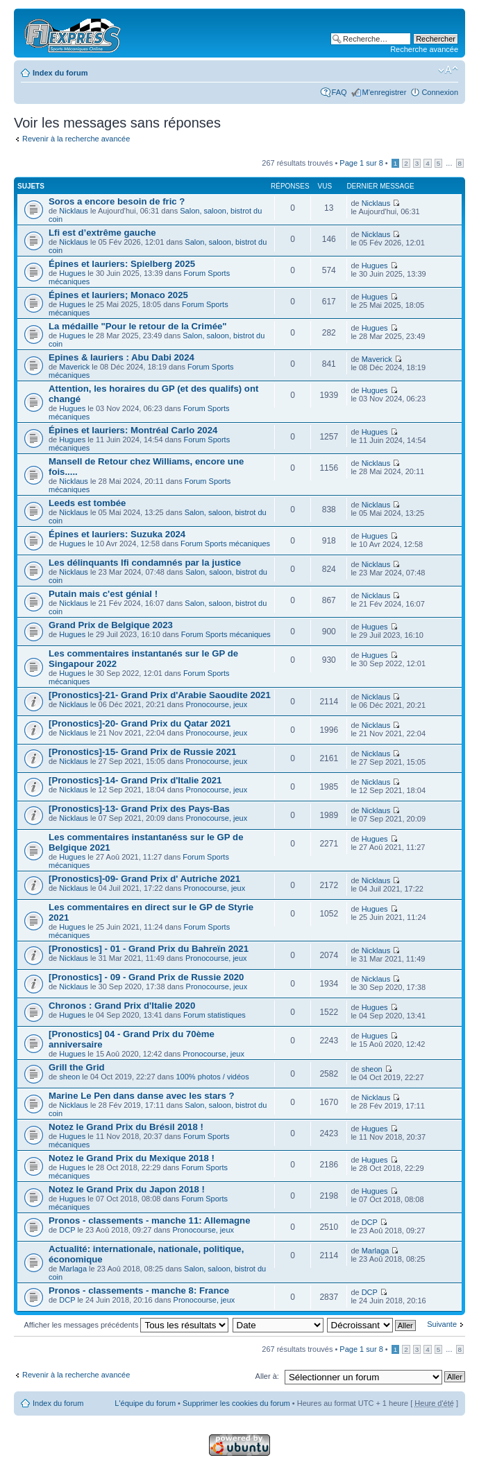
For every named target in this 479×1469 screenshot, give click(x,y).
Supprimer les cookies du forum (236, 1403)
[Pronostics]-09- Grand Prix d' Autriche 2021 (144, 878)
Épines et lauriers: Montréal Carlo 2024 (133, 430)
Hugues (72, 273)
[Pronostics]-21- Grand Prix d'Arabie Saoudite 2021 (160, 695)
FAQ (339, 92)
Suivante (442, 1324)
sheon (69, 1076)
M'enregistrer (384, 92)
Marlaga (73, 1268)
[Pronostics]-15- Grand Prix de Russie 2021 (142, 752)
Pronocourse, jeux (217, 704)
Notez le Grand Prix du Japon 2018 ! (127, 1189)
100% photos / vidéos (212, 1076)
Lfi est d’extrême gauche (102, 232)
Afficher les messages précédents (126, 1325)
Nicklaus (73, 211)
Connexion (439, 92)
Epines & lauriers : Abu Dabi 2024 (121, 357)
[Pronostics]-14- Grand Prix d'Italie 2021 (135, 780)
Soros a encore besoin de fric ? (117, 201)
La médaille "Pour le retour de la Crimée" (138, 326)
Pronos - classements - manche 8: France (139, 1290)
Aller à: (267, 1376)
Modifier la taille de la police (448, 70)
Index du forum (60, 73)
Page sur (361, 163)
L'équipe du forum (145, 1403)
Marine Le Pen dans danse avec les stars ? (142, 1095)
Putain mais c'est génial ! (103, 594)
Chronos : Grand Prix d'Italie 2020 (122, 1005)
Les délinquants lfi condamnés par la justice (145, 562)
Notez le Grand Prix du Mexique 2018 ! (132, 1158)
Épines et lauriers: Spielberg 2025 (122, 264)
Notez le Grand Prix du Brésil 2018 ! (126, 1127)
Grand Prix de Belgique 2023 (111, 625)
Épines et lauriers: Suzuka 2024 (117, 534)
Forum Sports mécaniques (225, 543)
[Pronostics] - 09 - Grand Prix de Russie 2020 (146, 977)
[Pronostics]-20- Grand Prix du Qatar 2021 (139, 723)
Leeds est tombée (87, 503)
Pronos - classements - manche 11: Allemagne (149, 1220)
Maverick (74, 367)
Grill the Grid (77, 1067)
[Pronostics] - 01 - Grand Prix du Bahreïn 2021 (149, 949)
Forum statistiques (214, 1015)
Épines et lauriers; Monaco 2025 (118, 295)
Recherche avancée (424, 49)
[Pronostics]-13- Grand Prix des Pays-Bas (139, 808)
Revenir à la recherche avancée (76, 138)
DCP (67, 1230)
